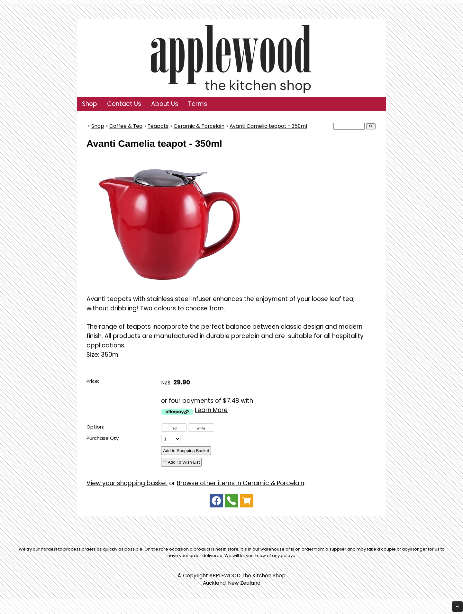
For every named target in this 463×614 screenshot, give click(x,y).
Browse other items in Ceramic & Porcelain (240, 483)
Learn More (211, 410)
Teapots (158, 126)
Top (457, 606)
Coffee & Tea (125, 126)
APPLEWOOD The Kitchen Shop (247, 575)
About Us (164, 103)
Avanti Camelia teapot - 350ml (268, 126)
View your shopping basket (127, 483)
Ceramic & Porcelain (199, 126)
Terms (197, 103)
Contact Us (124, 103)
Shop (89, 103)
